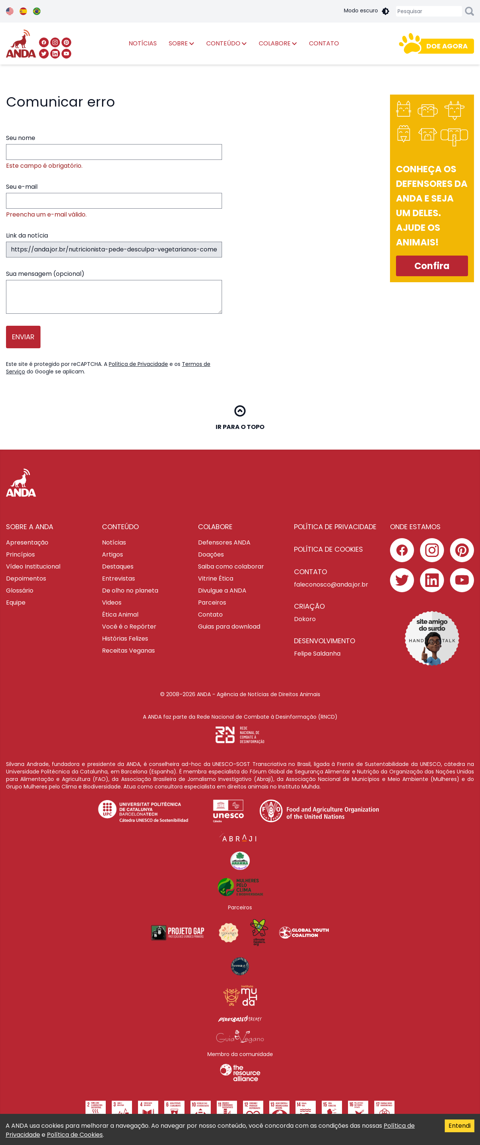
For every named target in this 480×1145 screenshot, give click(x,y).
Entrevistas (118, 578)
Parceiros (212, 602)
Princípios (20, 554)
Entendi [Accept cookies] (459, 1125)
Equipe (16, 602)
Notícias (114, 542)
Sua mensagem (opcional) (114, 291)
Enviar (23, 337)
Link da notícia (114, 244)
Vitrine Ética (215, 578)
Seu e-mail (114, 200)
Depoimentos (26, 578)
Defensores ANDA (224, 542)
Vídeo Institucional (33, 566)
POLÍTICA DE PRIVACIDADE (335, 526)
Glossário (19, 590)
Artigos (112, 554)
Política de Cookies (75, 1134)
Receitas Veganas (128, 650)
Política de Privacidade (138, 364)
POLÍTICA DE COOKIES (328, 549)
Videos (112, 602)
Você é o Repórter (129, 626)
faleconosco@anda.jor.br (331, 584)
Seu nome (114, 152)
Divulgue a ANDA (222, 590)
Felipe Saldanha (317, 653)
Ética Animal (120, 614)
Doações (211, 554)
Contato (210, 614)
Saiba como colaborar (231, 566)
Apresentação (27, 542)
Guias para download (229, 626)
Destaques (118, 566)
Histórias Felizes (125, 638)
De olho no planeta (130, 590)
